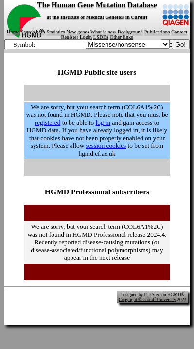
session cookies (106, 145)
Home (13, 31)
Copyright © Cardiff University (147, 299)
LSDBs (100, 37)
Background (130, 31)
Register (69, 37)
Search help (33, 31)
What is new (103, 31)
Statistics (55, 31)
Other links (121, 37)
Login (86, 37)
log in (102, 122)
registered (48, 122)
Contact (179, 31)
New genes (77, 31)
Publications (157, 31)
